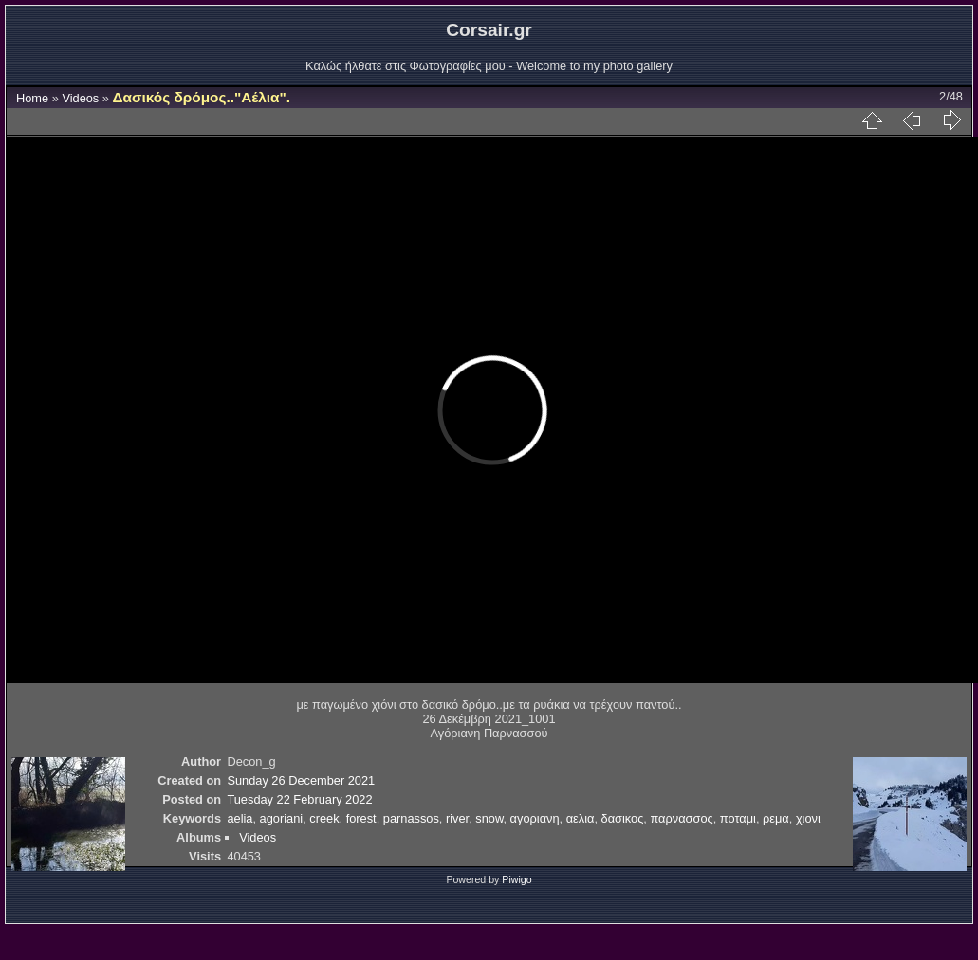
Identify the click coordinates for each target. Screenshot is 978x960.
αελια (580, 818)
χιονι (808, 818)
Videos (80, 98)
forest (361, 818)
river (457, 818)
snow (489, 818)
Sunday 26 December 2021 (301, 780)
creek (324, 818)
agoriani (282, 818)
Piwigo (516, 879)
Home (32, 98)
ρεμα (776, 818)
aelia (239, 818)
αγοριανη (535, 818)
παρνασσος (681, 818)
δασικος (622, 818)
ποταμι (738, 818)
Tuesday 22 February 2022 (299, 799)
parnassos (411, 818)
